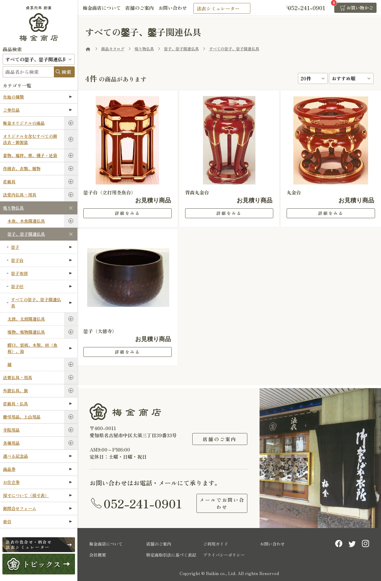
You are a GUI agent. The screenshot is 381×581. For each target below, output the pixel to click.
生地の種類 (37, 97)
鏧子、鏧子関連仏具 (26, 234)
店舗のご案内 (141, 8)
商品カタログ (112, 48)
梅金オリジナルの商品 (24, 123)
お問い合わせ (176, 8)
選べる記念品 (37, 456)
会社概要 (97, 555)
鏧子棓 (41, 286)
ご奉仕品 (37, 110)
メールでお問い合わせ (219, 503)
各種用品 (11, 443)
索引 (37, 521)
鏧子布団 (41, 273)
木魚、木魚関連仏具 (26, 221)
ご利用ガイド (215, 544)
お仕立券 (37, 482)
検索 (66, 71)
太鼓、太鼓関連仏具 (26, 319)
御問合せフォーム (37, 508)
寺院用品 (11, 430)
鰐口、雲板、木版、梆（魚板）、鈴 (39, 348)
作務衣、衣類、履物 (21, 168)
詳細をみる (127, 213)
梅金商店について (102, 8)
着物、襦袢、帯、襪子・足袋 (30, 155)
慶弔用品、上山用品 (21, 417)
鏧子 (41, 247)
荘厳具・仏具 (37, 404)
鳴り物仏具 (13, 208)
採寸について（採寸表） (37, 495)
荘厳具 (9, 182)
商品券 (37, 469)
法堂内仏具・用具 (19, 195)
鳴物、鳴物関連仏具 (26, 332)
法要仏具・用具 (17, 377)
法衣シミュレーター (222, 8)
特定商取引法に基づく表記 (171, 555)
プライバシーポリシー (224, 555)
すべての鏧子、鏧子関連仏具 (41, 302)
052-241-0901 (143, 503)
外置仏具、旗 (15, 390)
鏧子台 (41, 260)
